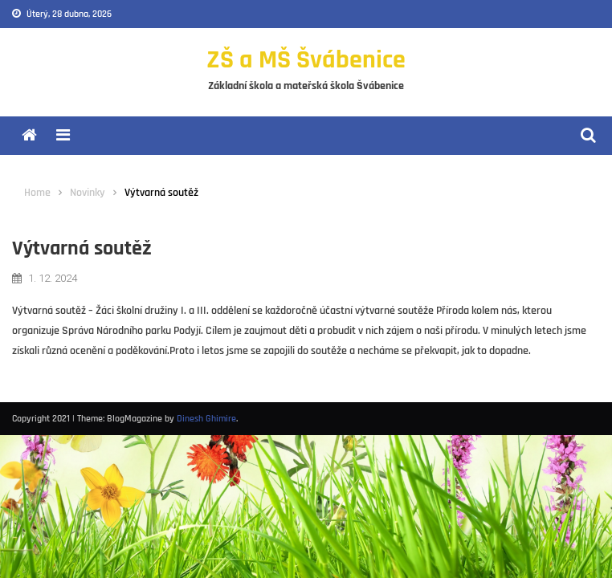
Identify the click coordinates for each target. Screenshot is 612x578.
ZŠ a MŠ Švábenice (306, 59)
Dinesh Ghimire (206, 419)
